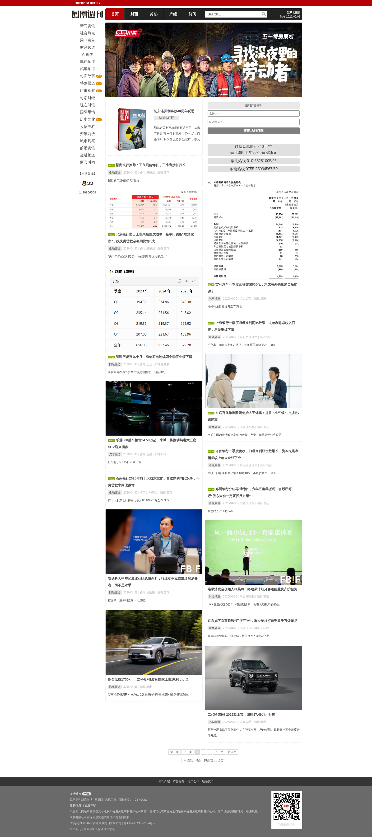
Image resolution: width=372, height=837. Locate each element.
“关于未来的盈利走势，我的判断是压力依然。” (137, 256)
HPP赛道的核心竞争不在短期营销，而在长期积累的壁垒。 (245, 604)
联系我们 (208, 781)
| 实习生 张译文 (248, 337)
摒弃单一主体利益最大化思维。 (128, 600)
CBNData (141, 799)
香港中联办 (125, 799)
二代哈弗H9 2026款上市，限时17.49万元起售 (241, 714)
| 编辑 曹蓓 (162, 172)
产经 (173, 14)
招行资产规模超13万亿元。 (125, 180)
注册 (297, 12)
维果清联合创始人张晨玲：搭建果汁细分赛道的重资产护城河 (252, 589)
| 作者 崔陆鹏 (246, 427)
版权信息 (75, 805)
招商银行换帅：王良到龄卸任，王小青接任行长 (151, 165)
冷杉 (154, 14)
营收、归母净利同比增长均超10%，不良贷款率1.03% (241, 473)
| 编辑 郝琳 (259, 298)
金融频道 (115, 172)
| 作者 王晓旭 (147, 172)
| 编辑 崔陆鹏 (161, 364)
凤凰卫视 (110, 799)
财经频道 (115, 364)
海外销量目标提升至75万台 (225, 306)
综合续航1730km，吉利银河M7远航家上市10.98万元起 (149, 679)
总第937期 (166, 118)
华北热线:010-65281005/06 (254, 161)
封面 (134, 14)
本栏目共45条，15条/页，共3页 (203, 760)
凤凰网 (98, 799)
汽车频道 (214, 298)
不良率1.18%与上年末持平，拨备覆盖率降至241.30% (241, 345)
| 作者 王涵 (145, 364)
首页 (115, 14)
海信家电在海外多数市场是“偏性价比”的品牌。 (137, 372)
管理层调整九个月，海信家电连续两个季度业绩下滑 (154, 357)
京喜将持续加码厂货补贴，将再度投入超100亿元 (238, 636)
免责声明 (90, 805)
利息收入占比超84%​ (220, 511)
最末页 (232, 752)
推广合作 (193, 781)
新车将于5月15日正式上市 (124, 462)
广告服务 (178, 781)
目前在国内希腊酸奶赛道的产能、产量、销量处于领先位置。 (246, 435)
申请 (86, 793)
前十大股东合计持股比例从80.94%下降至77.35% (139, 500)
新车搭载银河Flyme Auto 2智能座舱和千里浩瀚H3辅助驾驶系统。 (149, 694)
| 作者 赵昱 (145, 454)
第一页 (174, 752)
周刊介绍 (164, 781)
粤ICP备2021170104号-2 (139, 823)
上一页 (187, 752)
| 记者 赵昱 (245, 298)
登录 (290, 12)
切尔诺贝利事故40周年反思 (174, 111)
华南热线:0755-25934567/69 (254, 169)
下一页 (219, 752)
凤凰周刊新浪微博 (81, 799)
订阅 (192, 14)
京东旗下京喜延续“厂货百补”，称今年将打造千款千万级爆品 (252, 621)
